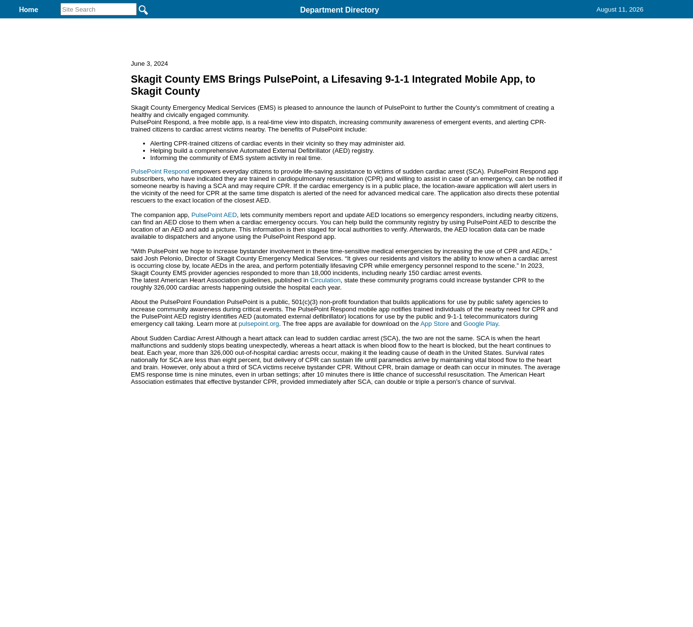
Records (425, 23)
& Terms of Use (378, 510)
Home (252, 510)
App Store (434, 386)
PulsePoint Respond (160, 234)
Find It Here (361, 23)
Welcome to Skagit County (264, 23)
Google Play (480, 386)
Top (185, 510)
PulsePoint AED (214, 277)
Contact (482, 23)
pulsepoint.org (259, 386)
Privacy (343, 510)
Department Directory (339, 10)
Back (214, 510)
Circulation (325, 343)
